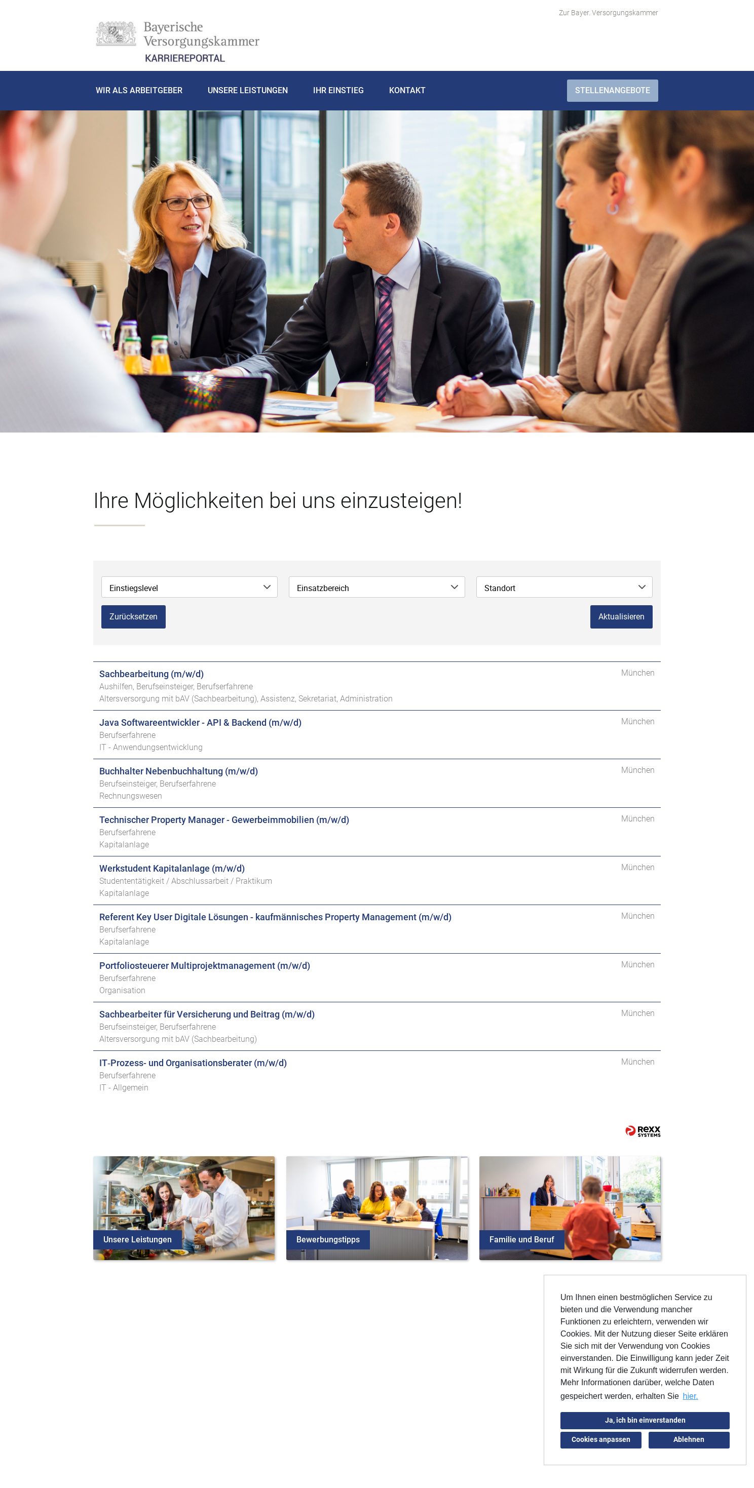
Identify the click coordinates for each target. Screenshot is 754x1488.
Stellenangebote (612, 90)
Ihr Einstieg (338, 90)
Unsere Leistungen (248, 90)
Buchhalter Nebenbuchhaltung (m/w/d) (178, 771)
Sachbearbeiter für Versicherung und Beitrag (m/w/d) (207, 1014)
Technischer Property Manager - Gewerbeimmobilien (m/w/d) (224, 819)
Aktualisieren (621, 616)
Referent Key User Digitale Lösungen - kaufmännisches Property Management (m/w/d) (275, 917)
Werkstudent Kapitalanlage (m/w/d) (172, 868)
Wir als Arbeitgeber (139, 90)
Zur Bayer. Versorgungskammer (608, 13)
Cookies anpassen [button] (601, 1439)
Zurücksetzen (133, 616)
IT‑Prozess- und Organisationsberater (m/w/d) (193, 1063)
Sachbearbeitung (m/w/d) (151, 674)
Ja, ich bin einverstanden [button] (645, 1420)
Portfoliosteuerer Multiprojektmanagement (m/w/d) (204, 965)
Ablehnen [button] (688, 1439)
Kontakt (407, 90)
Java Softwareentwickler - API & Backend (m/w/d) (200, 722)
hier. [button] (690, 1396)
